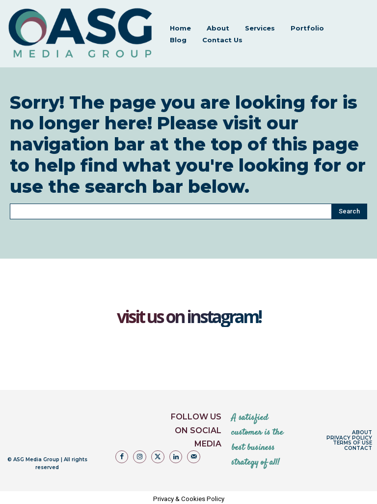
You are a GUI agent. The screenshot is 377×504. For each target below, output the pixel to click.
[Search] (349, 209)
